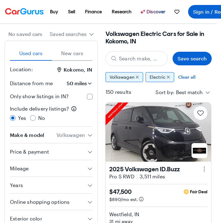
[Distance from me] (75, 83)
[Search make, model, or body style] (137, 58)
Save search (192, 58)
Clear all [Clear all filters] (187, 77)
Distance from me (31, 83)
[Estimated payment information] (141, 199)
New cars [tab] (72, 53)
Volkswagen (124, 77)
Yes (22, 118)
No (41, 118)
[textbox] (189, 92)
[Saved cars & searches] (177, 11)
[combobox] (71, 34)
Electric (160, 77)
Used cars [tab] (31, 53)
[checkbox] (89, 96)
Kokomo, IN (74, 69)
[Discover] (154, 12)
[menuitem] (54, 12)
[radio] (13, 118)
